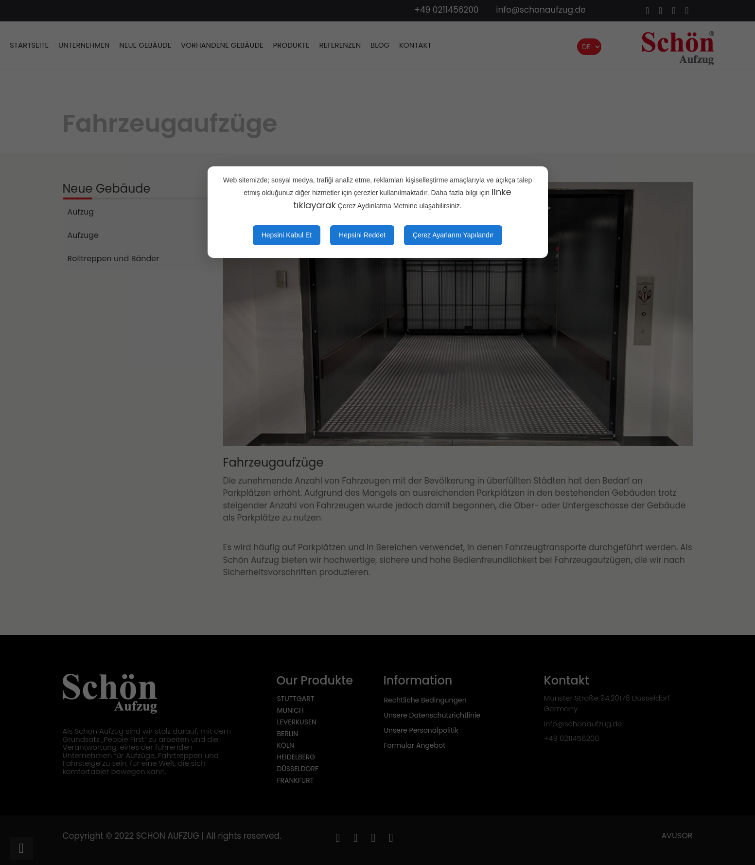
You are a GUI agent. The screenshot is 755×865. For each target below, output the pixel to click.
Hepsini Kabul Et (287, 235)
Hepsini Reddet (362, 235)
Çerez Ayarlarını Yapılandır (453, 235)
